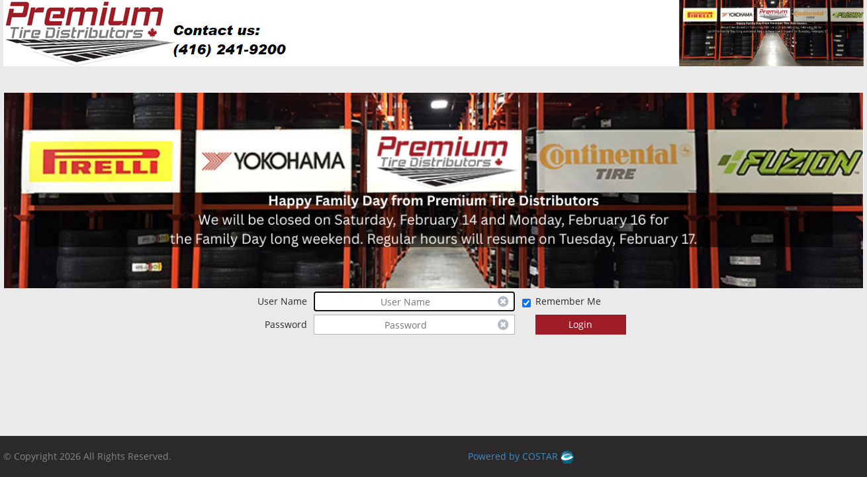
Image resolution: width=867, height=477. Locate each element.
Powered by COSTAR (521, 456)
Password (286, 324)
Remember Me (568, 301)
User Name (282, 301)
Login (580, 324)
